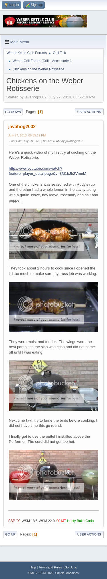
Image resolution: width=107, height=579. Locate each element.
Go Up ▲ (70, 567)
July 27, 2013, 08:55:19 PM (27, 135)
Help (33, 567)
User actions (89, 112)
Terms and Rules (50, 567)
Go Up (10, 534)
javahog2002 (22, 126)
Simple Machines (67, 573)
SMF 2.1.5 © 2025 (40, 573)
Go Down (13, 112)
